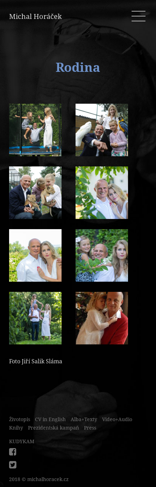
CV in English (50, 419)
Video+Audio (117, 419)
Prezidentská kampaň (53, 428)
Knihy (16, 428)
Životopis (19, 419)
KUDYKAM (21, 441)
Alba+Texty (84, 419)
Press (90, 428)
